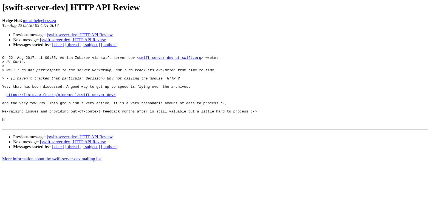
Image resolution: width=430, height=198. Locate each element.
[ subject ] (91, 44)
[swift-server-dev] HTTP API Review (80, 34)
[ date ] (58, 44)
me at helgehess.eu (39, 20)
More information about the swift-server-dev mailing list (51, 172)
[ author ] (109, 44)
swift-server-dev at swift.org (170, 58)
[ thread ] (73, 44)
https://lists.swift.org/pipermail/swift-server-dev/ (61, 102)
